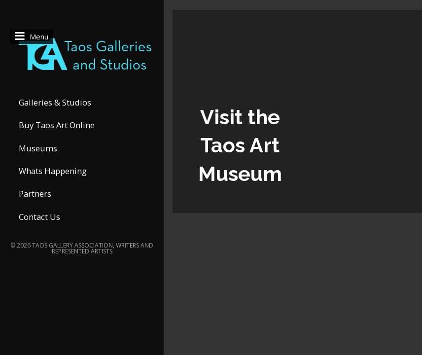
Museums (38, 148)
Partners (35, 193)
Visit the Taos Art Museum (240, 145)
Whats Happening (53, 171)
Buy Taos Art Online (57, 125)
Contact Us (39, 216)
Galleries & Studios (55, 102)
